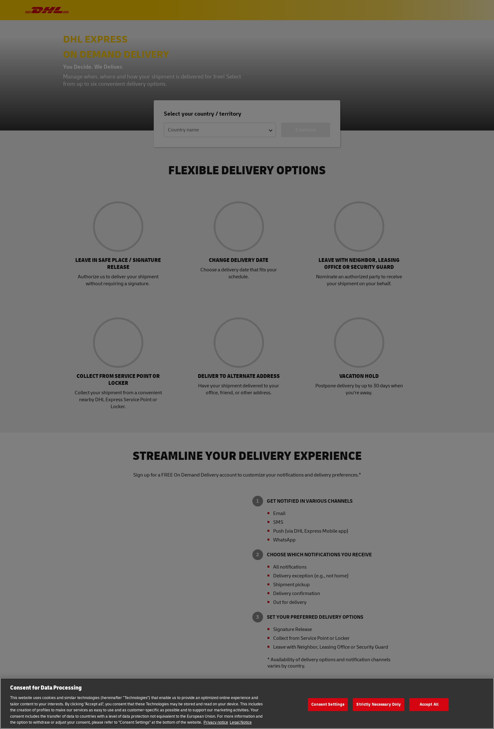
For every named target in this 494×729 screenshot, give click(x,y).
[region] (247, 703)
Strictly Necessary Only (378, 704)
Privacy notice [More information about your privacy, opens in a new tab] (216, 722)
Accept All (429, 704)
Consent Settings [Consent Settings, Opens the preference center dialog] (327, 704)
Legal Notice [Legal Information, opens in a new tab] (241, 722)
